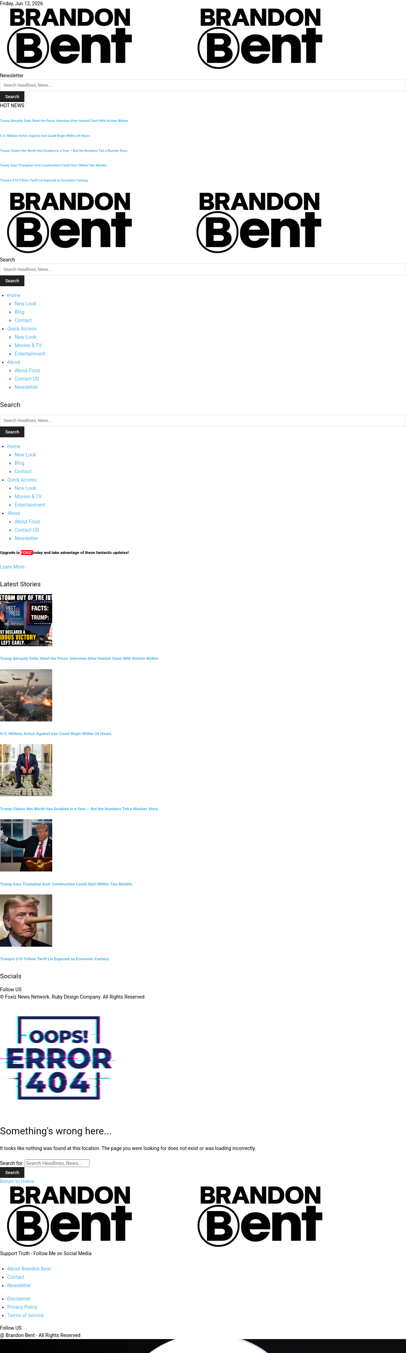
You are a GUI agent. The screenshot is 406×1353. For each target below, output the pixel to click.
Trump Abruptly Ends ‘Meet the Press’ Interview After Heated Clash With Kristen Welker (64, 121)
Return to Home (17, 1181)
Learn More (12, 567)
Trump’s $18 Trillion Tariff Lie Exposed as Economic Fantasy (44, 180)
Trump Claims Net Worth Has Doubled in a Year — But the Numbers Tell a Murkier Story (63, 150)
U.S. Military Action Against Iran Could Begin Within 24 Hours (45, 136)
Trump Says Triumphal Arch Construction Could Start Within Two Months (53, 165)
